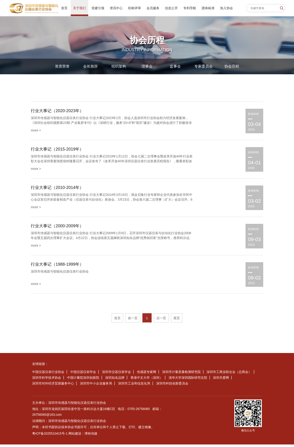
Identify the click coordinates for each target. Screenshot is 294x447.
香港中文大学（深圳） (146, 380)
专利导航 (189, 8)
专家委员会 (203, 66)
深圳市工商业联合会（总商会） (229, 374)
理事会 (147, 66)
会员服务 (153, 8)
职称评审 (134, 8)
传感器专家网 (146, 374)
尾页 (176, 320)
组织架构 (118, 66)
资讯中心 (116, 8)
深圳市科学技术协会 (46, 380)
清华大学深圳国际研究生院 (188, 380)
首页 (64, 8)
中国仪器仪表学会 (83, 374)
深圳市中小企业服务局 (96, 386)
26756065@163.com (47, 417)
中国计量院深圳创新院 (83, 380)
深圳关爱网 (221, 380)
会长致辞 (90, 66)
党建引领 (97, 8)
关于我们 (79, 8)
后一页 (161, 320)
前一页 (133, 320)
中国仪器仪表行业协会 (48, 374)
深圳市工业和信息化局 (134, 386)
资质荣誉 (62, 66)
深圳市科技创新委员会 (172, 386)
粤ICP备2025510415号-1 (50, 436)
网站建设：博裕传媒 (83, 436)
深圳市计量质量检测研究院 (181, 374)
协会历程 (231, 66)
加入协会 (226, 8)
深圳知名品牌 (114, 380)
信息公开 (171, 8)
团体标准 (208, 8)
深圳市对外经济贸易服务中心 (53, 386)
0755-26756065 (138, 411)
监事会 (175, 66)
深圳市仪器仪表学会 (116, 374)
